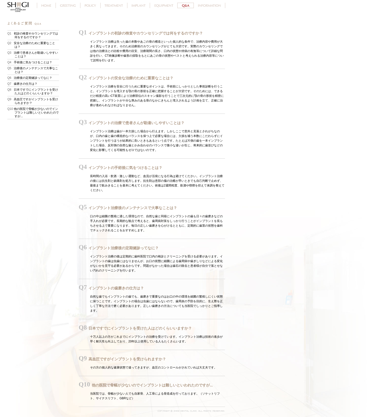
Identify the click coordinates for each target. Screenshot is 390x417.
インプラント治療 (138, 5)
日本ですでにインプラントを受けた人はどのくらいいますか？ (36, 91)
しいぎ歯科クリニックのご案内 (209, 5)
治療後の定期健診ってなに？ (33, 78)
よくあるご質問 (186, 5)
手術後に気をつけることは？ (33, 62)
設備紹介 (164, 5)
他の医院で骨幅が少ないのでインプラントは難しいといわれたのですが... (37, 112)
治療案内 (114, 5)
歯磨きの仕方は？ (26, 83)
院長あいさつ (68, 5)
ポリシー (90, 5)
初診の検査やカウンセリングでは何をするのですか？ (36, 35)
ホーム (46, 5)
